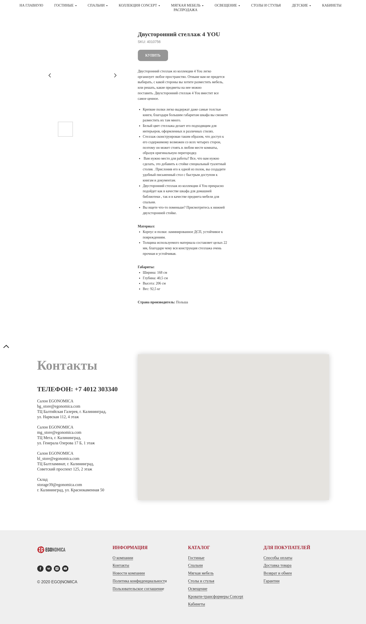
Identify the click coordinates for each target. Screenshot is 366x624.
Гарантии (272, 581)
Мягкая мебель (201, 573)
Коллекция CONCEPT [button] (138, 5)
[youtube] (65, 568)
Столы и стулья (201, 581)
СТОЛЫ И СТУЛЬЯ (266, 5)
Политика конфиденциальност (139, 581)
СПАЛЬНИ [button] (96, 5)
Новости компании (129, 573)
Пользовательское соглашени (137, 589)
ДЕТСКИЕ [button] (300, 5)
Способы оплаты (278, 558)
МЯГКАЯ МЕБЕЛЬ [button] (185, 5)
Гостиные (196, 558)
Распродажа (185, 10)
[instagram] (57, 568)
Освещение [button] (226, 5)
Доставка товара (278, 565)
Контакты (121, 565)
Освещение (198, 589)
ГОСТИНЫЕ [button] (64, 5)
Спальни (195, 565)
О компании (123, 558)
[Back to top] (6, 347)
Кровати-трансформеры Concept (215, 596)
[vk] (49, 568)
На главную (31, 5)
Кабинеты (331, 5)
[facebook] (40, 568)
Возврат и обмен (278, 573)
